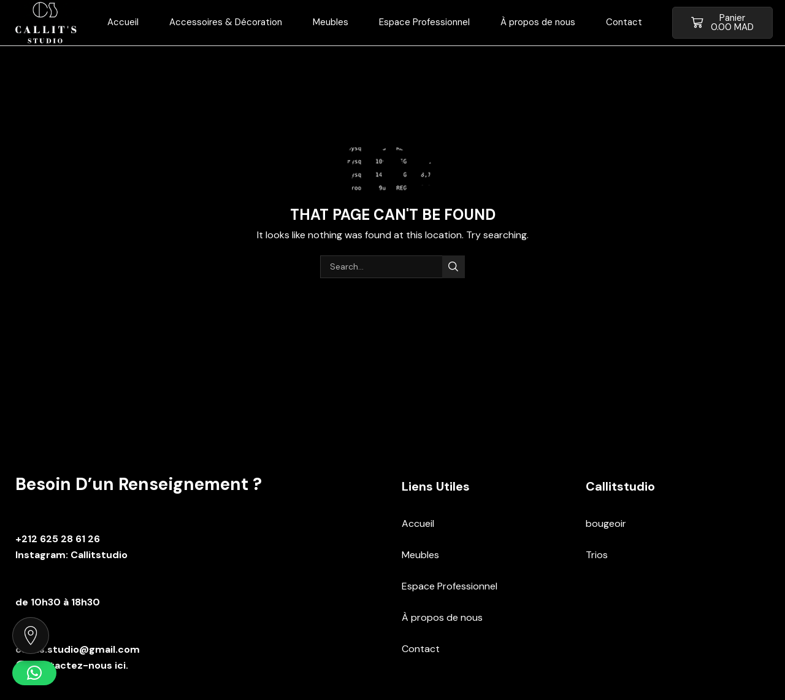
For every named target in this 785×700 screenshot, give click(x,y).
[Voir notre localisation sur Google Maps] (30, 635)
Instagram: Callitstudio (71, 554)
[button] (722, 23)
